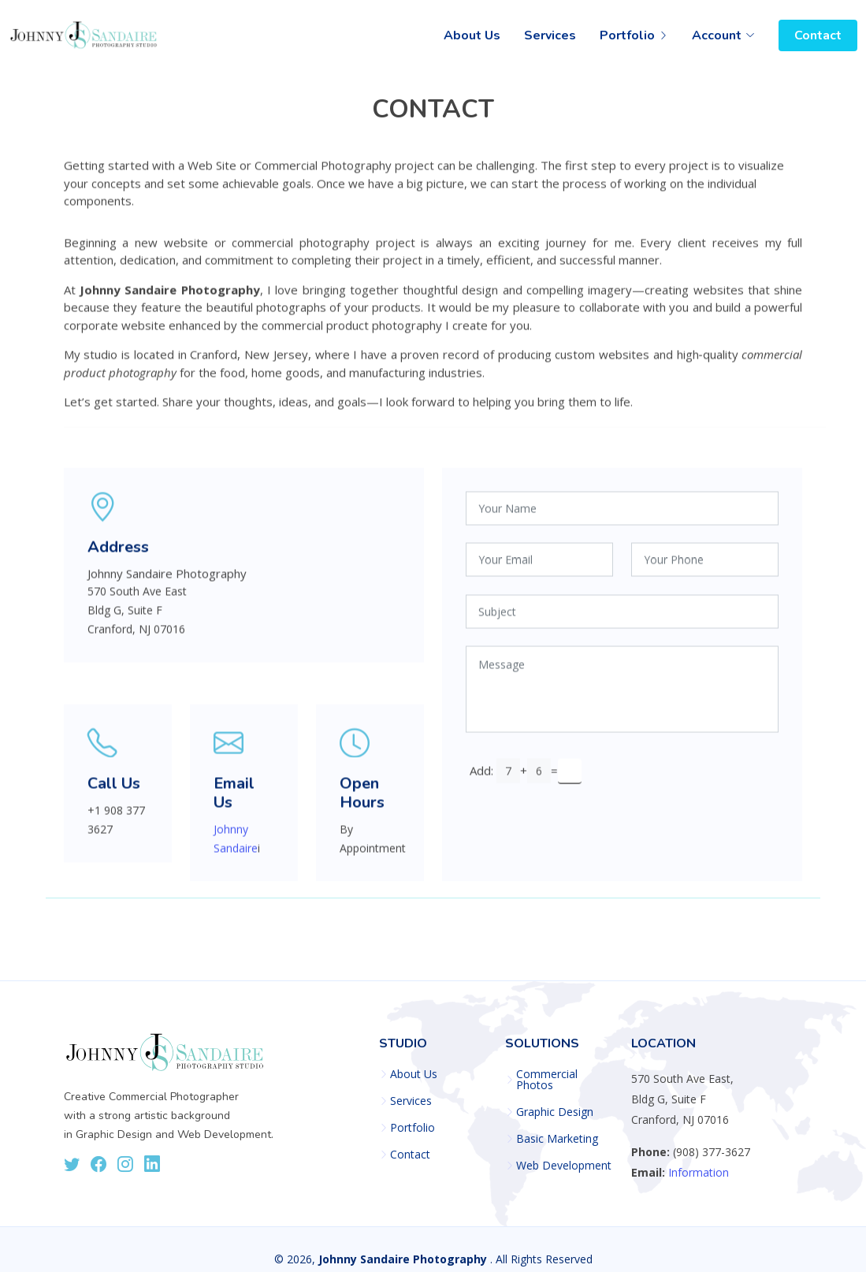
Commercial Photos (547, 1080)
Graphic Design (554, 1112)
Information (698, 1172)
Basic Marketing (557, 1138)
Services (550, 35)
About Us (472, 35)
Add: (481, 776)
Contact (818, 35)
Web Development (563, 1165)
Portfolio (412, 1127)
